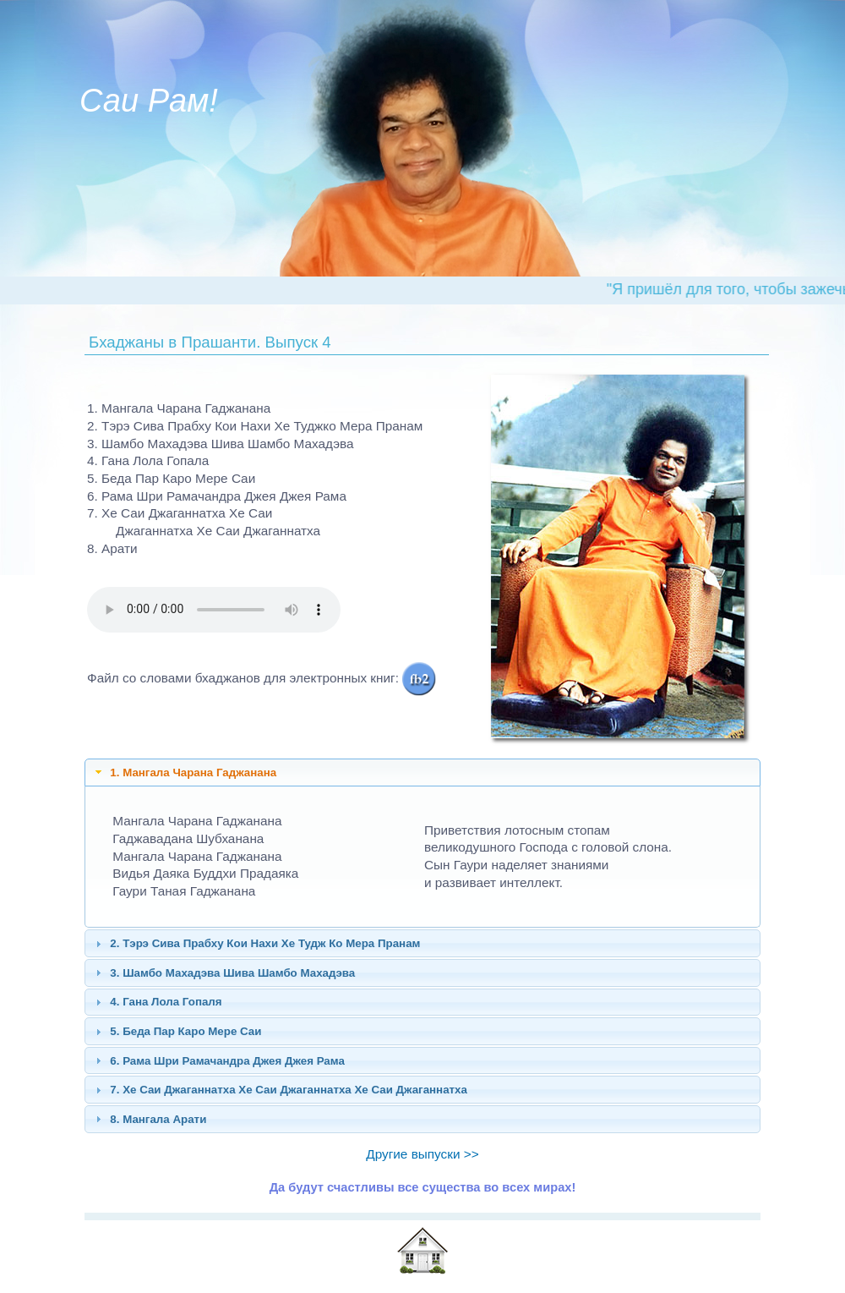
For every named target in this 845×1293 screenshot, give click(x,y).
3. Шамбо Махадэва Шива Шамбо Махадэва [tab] (223, 972)
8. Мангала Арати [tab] (149, 1119)
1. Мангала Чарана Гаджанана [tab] (183, 772)
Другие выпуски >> (422, 1154)
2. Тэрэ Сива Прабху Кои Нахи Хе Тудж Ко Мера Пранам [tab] (256, 944)
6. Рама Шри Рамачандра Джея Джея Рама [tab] (218, 1060)
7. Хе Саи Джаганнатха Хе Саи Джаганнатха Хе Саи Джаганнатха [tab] (279, 1090)
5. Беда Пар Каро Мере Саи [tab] (176, 1031)
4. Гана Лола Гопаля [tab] (156, 1002)
